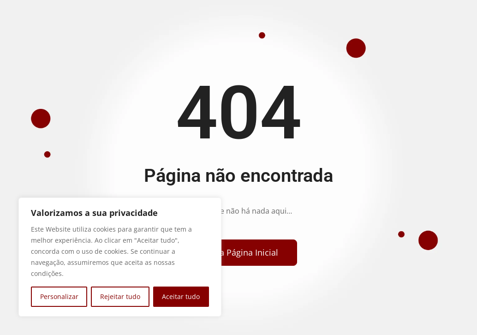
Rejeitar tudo (120, 296)
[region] (119, 257)
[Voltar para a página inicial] (235, 252)
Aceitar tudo (181, 296)
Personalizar (59, 296)
